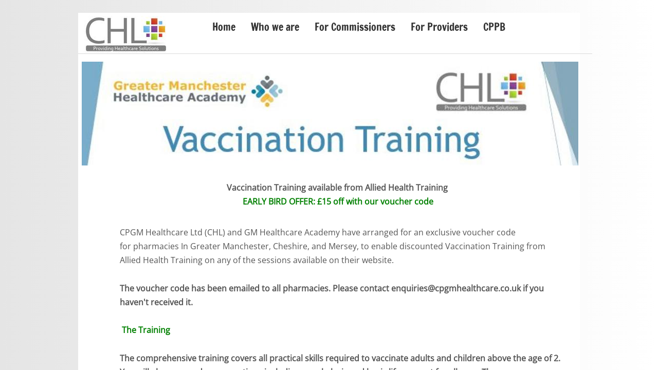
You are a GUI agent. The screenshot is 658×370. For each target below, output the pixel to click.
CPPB (494, 27)
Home (223, 27)
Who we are (275, 27)
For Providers (439, 27)
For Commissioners (355, 27)
